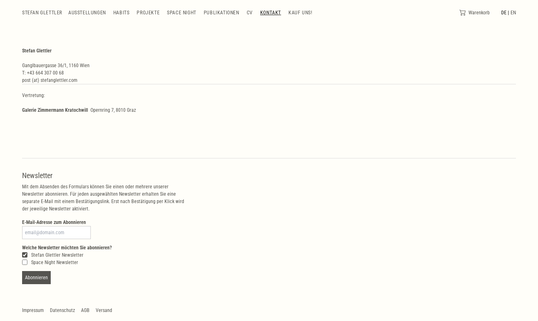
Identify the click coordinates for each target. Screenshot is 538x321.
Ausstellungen (87, 13)
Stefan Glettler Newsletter (52, 255)
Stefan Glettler (42, 13)
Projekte (148, 13)
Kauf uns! (300, 13)
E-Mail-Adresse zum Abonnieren (54, 222)
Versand (104, 310)
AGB (85, 310)
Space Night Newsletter (50, 262)
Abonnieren (36, 277)
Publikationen (221, 13)
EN (513, 13)
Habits (121, 13)
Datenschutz (62, 310)
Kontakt (270, 13)
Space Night (181, 13)
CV (250, 13)
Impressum (33, 310)
